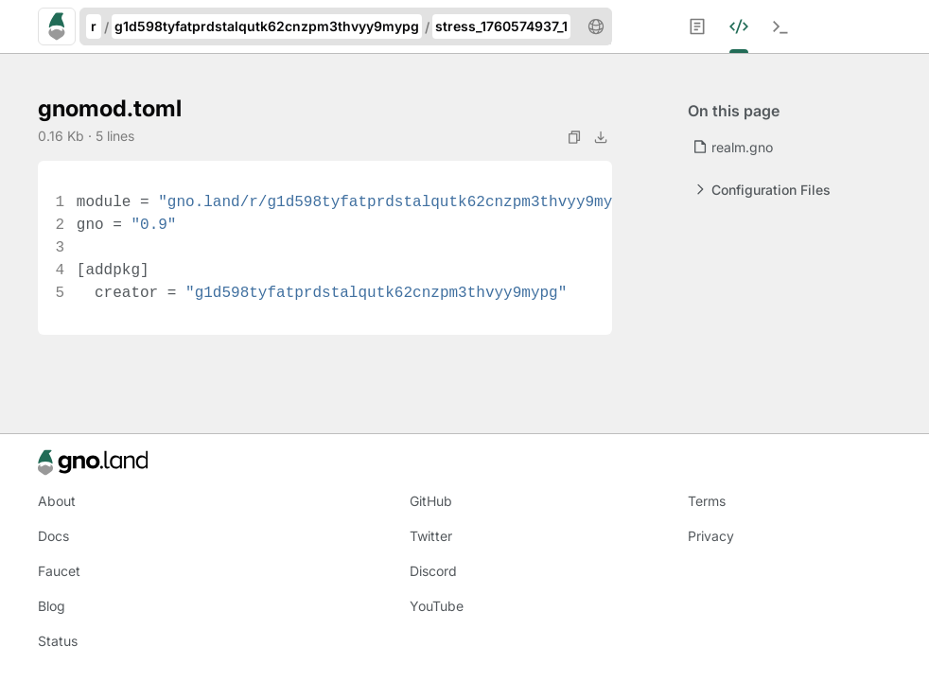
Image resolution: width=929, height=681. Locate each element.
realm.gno (732, 147)
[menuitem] (708, 26)
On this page (734, 110)
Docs (53, 536)
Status (58, 641)
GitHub (431, 501)
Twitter (431, 536)
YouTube (437, 606)
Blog (51, 606)
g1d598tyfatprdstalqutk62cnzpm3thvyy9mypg (266, 26)
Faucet (59, 571)
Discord (433, 571)
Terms (707, 501)
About (57, 501)
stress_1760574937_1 (501, 26)
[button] (596, 26)
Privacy (711, 536)
